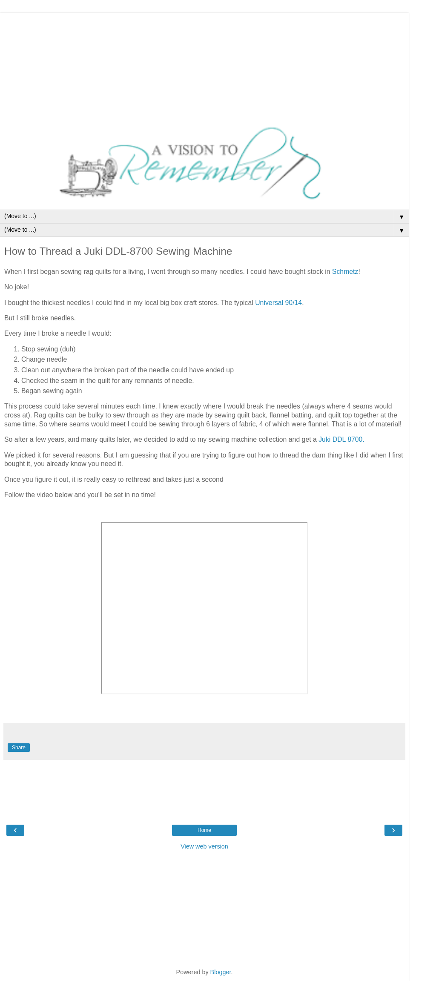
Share (19, 748)
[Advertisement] (204, 66)
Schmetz (345, 271)
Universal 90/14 (278, 302)
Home (204, 830)
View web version (204, 846)
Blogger (220, 972)
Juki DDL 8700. (342, 439)
